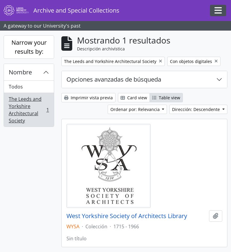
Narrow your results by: (29, 47)
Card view (134, 97)
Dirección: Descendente (196, 109)
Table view (166, 97)
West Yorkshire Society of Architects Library (126, 216)
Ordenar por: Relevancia (135, 109)
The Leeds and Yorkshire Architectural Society (28, 110)
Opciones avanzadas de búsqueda (113, 79)
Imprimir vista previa (88, 97)
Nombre (20, 72)
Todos (16, 86)
